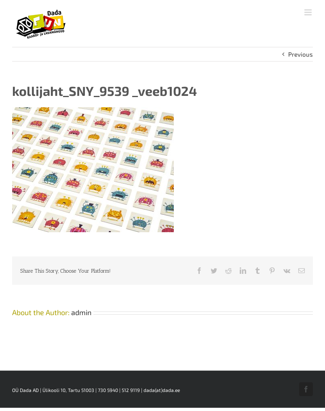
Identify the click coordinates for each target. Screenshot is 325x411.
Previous (300, 54)
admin (81, 312)
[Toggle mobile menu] (308, 12)
